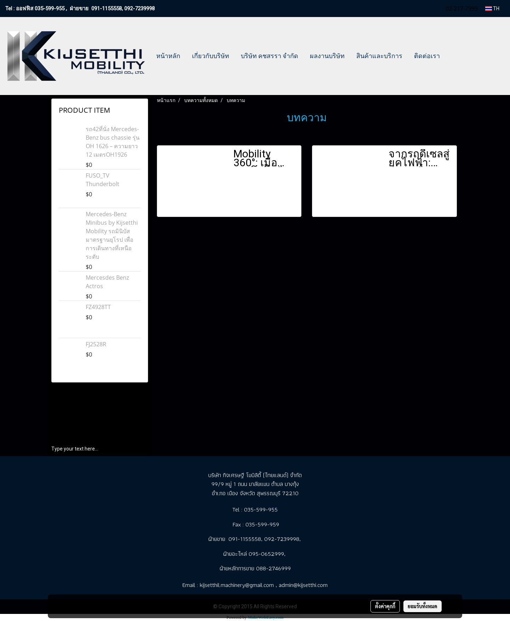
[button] (452, 56)
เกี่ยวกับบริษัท (210, 56)
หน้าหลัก (168, 56)
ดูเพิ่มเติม (243, 206)
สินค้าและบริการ (379, 56)
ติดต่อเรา (427, 56)
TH (492, 8)
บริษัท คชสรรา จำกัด (269, 56)
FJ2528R (96, 344)
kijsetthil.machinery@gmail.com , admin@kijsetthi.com (264, 585)
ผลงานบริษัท (327, 56)
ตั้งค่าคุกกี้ (385, 606)
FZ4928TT (98, 307)
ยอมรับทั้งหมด (422, 606)
